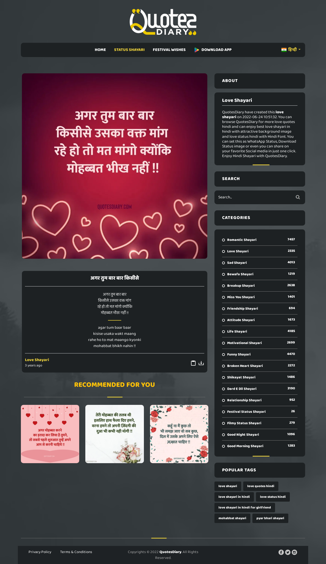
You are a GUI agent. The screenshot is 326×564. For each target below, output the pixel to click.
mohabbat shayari (232, 518)
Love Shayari (37, 360)
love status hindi (273, 497)
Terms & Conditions (76, 552)
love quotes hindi (260, 486)
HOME (100, 50)
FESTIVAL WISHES (169, 50)
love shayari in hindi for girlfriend (245, 507)
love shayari (228, 486)
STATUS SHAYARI (129, 50)
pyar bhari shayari (270, 518)
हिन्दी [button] (289, 50)
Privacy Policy (40, 552)
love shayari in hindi (234, 497)
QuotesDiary (170, 552)
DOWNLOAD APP (213, 50)
